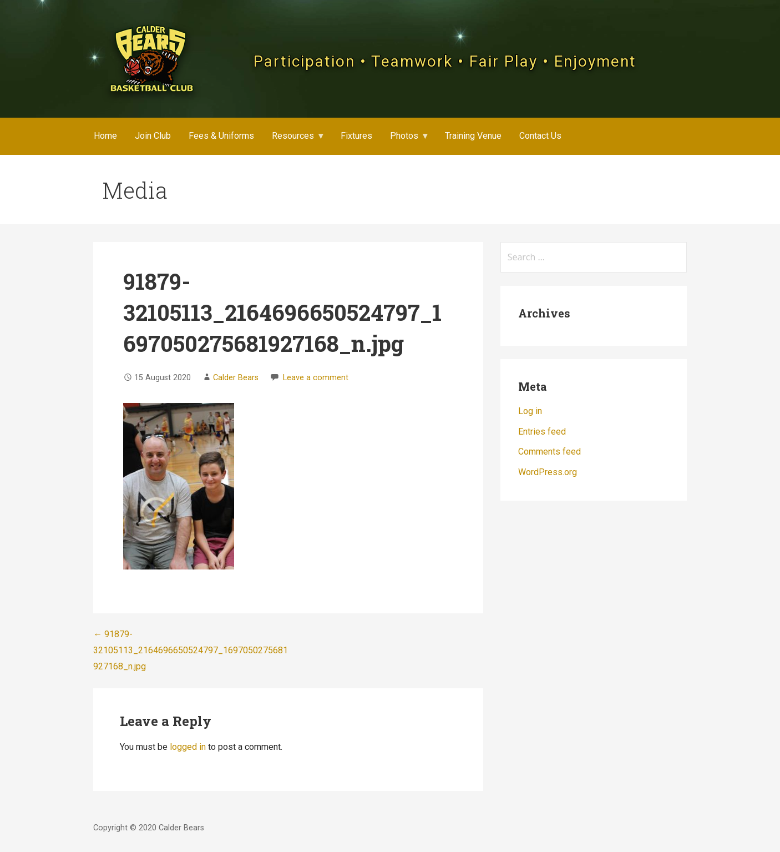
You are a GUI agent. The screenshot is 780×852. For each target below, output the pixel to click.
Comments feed (549, 451)
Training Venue (473, 135)
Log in (530, 411)
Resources (293, 135)
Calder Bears (236, 377)
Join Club (153, 135)
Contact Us (540, 135)
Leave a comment (315, 377)
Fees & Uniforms (221, 135)
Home (105, 135)
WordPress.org (547, 472)
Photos (404, 135)
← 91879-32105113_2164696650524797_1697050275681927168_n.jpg (190, 650)
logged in (188, 747)
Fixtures (356, 135)
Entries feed (542, 431)
